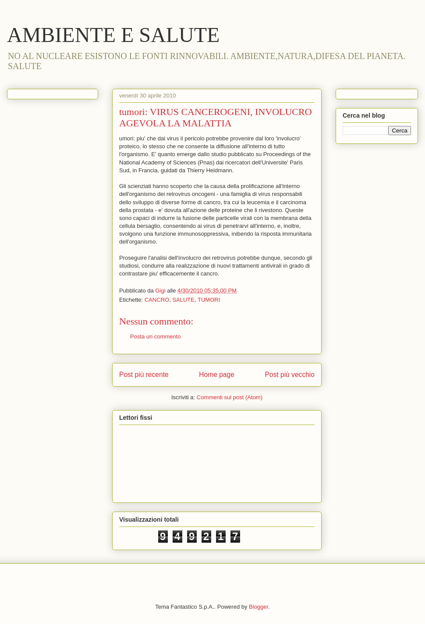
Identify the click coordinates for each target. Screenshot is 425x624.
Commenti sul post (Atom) (229, 397)
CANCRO (157, 299)
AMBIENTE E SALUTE (113, 34)
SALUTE (183, 299)
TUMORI (209, 299)
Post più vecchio (290, 374)
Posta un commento (155, 336)
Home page (216, 374)
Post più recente (144, 374)
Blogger (258, 606)
